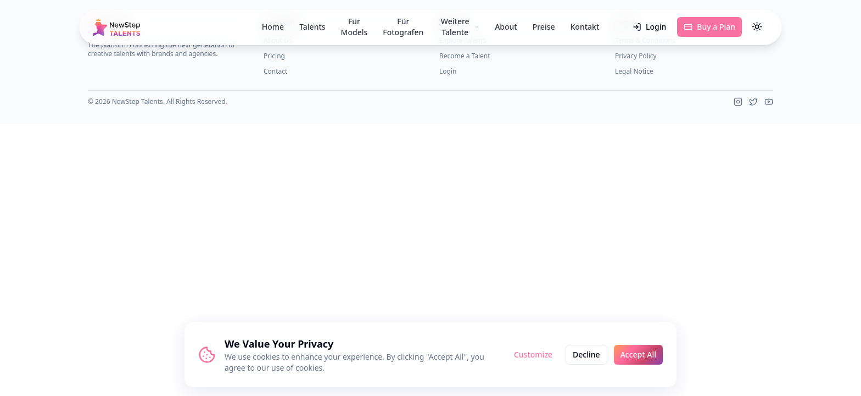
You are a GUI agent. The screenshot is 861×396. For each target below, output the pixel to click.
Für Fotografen (403, 27)
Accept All (638, 354)
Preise (544, 26)
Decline (586, 354)
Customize (533, 354)
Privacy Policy (636, 56)
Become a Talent (464, 56)
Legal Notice (634, 71)
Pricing (274, 56)
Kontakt (585, 26)
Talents (312, 26)
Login (649, 26)
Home (273, 26)
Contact (275, 71)
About (506, 26)
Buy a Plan (709, 26)
